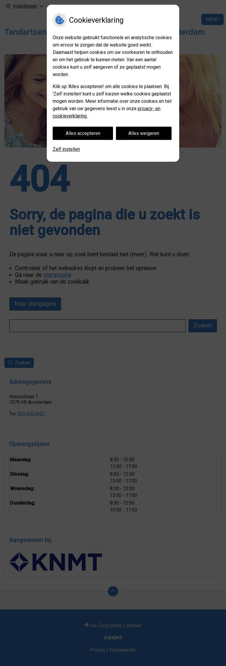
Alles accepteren (83, 133)
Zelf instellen (66, 149)
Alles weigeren (143, 133)
